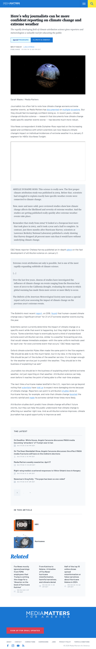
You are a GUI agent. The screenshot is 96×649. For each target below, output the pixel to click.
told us (40, 387)
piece (69, 249)
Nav (82, 3)
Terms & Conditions (82, 642)
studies (65, 390)
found (54, 313)
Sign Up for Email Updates (25, 630)
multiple (66, 109)
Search (92, 3)
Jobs (54, 642)
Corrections (30, 642)
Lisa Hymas (29, 47)
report (39, 313)
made (32, 397)
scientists (26, 387)
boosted (73, 394)
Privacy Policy (65, 642)
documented (53, 109)
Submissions (43, 642)
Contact (18, 642)
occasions (75, 109)
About (9, 642)
